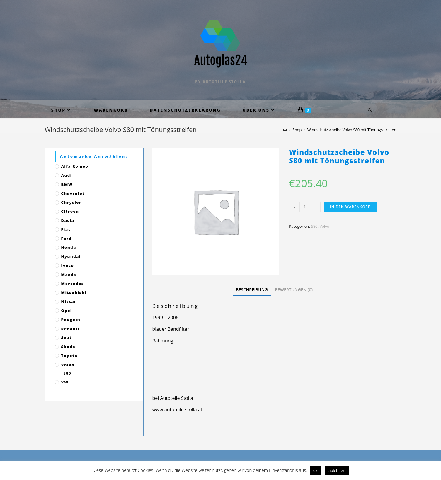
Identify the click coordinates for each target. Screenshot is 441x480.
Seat (66, 337)
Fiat (66, 229)
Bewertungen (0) (294, 289)
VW (65, 382)
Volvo (324, 226)
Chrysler (71, 202)
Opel (66, 310)
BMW (67, 184)
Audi (66, 175)
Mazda (68, 274)
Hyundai (71, 256)
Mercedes (72, 283)
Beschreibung (252, 289)
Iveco (67, 265)
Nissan (69, 301)
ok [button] (315, 470)
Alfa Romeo (74, 166)
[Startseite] (285, 129)
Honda (68, 247)
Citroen (70, 211)
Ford (66, 238)
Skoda (68, 346)
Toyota (69, 355)
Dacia (67, 220)
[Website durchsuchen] (370, 110)
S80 (314, 226)
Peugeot (71, 319)
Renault (70, 328)
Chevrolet (73, 193)
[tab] (252, 289)
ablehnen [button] (336, 470)
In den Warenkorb (350, 206)
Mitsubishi (73, 292)
